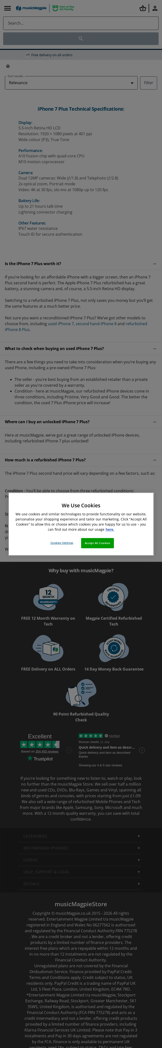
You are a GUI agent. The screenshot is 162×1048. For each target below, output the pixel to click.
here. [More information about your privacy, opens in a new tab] (110, 529)
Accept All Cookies (97, 543)
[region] (81, 524)
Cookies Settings (62, 543)
